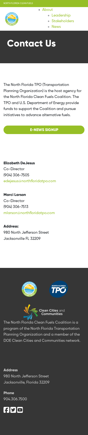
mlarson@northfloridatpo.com (29, 213)
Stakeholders (63, 21)
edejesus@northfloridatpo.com (30, 181)
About (47, 10)
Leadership (61, 15)
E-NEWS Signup (44, 129)
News (56, 27)
